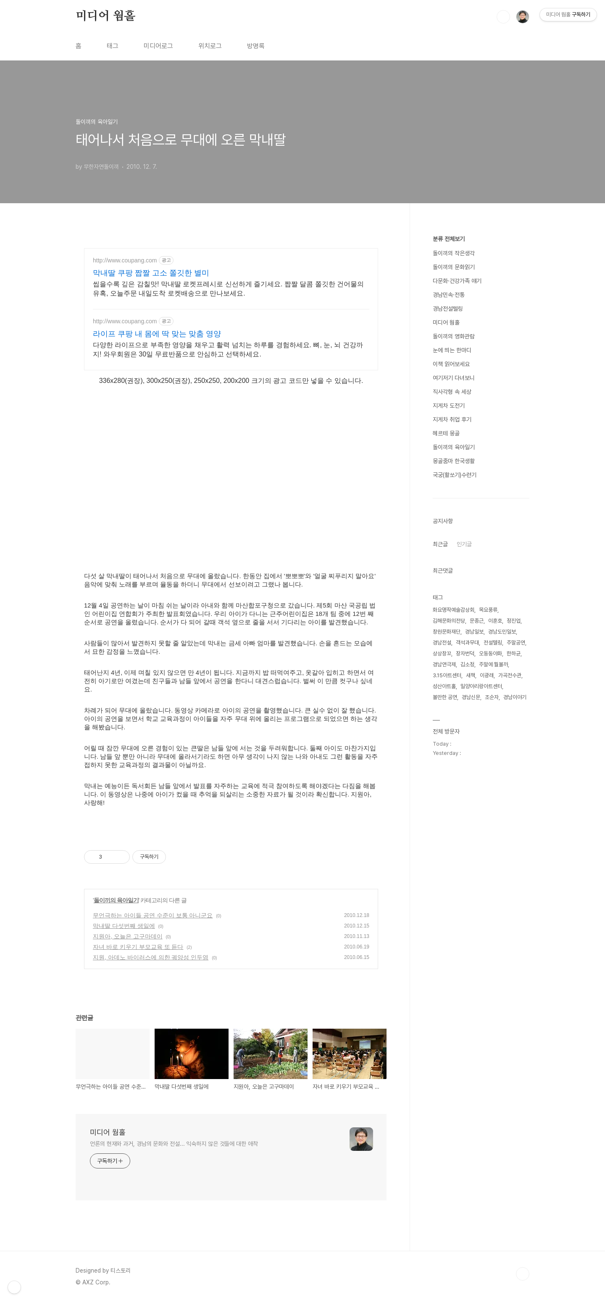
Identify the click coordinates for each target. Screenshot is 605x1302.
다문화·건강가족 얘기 (457, 281)
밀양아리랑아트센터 (481, 686)
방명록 (256, 46)
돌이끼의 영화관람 (454, 336)
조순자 (492, 697)
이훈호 (495, 621)
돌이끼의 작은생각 (454, 253)
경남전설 (442, 642)
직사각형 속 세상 (452, 391)
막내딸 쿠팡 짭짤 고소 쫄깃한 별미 (151, 273)
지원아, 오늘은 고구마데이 (128, 936)
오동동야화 (490, 653)
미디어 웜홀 (105, 16)
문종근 (477, 621)
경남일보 (474, 632)
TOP (522, 1274)
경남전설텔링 (448, 308)
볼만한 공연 (445, 697)
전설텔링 (493, 642)
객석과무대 (467, 642)
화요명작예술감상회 (453, 610)
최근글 (440, 544)
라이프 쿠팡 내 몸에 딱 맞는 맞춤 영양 (157, 334)
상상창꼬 (442, 653)
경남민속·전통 (449, 294)
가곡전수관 (509, 675)
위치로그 (210, 46)
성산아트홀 (444, 686)
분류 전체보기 (449, 239)
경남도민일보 (502, 632)
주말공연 (516, 642)
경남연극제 (444, 664)
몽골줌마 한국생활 (454, 461)
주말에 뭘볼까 (493, 664)
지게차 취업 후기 (452, 419)
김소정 (467, 664)
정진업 (514, 621)
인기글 (464, 544)
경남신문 (471, 697)
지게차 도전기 (449, 405)
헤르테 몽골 (446, 433)
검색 (503, 16)
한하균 (514, 653)
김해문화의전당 (449, 621)
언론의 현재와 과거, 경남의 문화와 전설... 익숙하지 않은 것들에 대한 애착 (174, 1143)
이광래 (487, 675)
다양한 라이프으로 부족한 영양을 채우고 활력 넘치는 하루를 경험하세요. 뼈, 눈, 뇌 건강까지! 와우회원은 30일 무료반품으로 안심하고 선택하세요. (228, 349)
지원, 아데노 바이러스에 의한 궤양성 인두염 (150, 957)
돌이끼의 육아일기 (116, 900)
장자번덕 (465, 653)
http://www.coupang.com (125, 260)
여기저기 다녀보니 (454, 378)
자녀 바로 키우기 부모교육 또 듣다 (138, 946)
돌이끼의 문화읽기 (454, 267)
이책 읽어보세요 (451, 364)
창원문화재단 (446, 632)
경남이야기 (514, 697)
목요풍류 (488, 610)
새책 (470, 675)
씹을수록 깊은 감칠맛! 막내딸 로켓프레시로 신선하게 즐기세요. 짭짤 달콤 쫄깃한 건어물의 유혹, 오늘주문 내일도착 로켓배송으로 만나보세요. (228, 288)
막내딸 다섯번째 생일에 (124, 925)
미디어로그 (158, 46)
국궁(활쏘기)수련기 (454, 475)
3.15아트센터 (447, 675)
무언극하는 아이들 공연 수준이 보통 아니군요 (153, 915)
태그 (112, 46)
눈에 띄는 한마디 (452, 350)
